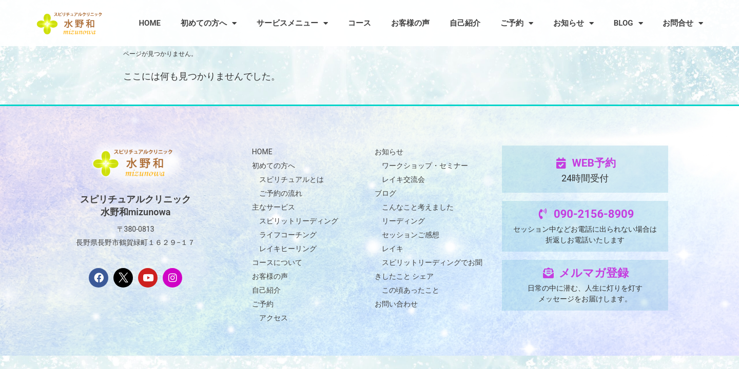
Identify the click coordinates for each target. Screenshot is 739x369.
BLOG (628, 23)
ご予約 (516, 23)
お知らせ (573, 23)
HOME (150, 23)
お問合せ (683, 23)
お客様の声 (410, 23)
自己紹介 (465, 23)
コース (359, 23)
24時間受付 (585, 178)
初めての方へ (209, 23)
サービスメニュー (292, 23)
